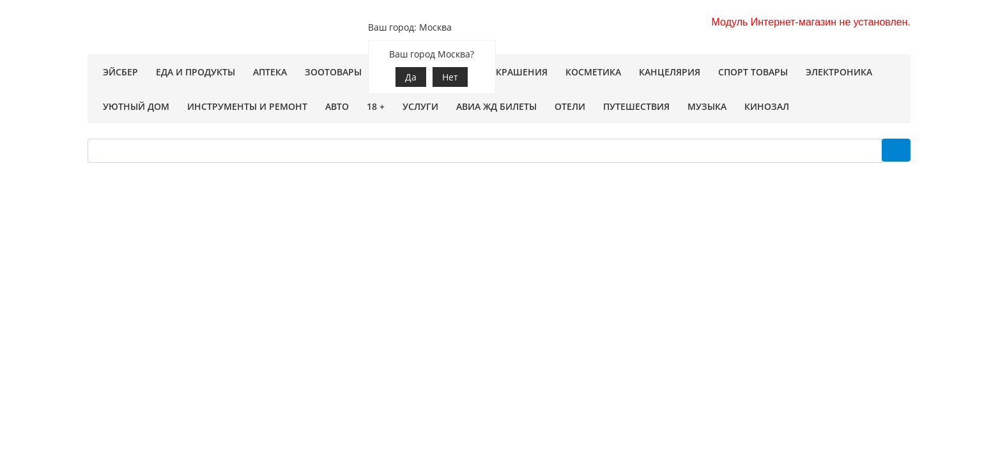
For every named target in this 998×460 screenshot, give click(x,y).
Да (411, 77)
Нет (450, 77)
